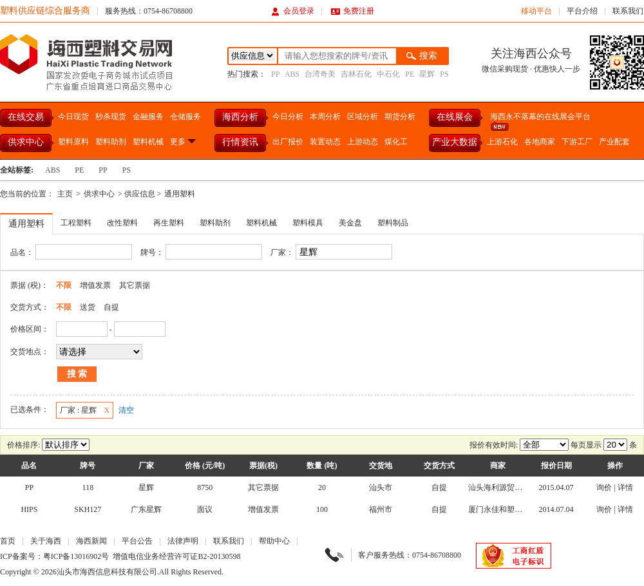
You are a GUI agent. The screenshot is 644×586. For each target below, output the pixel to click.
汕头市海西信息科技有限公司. (108, 571)
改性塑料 (122, 222)
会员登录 (292, 10)
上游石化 (502, 141)
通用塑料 (179, 193)
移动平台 (536, 10)
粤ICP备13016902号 (76, 556)
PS (444, 74)
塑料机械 (148, 141)
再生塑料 (168, 222)
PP (275, 74)
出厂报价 (287, 141)
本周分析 (325, 116)
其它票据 (134, 285)
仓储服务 (185, 116)
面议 (205, 509)
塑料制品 (392, 222)
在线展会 (455, 117)
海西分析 (240, 117)
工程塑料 (76, 222)
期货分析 (399, 116)
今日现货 (73, 116)
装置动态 (325, 141)
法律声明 (182, 540)
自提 (111, 307)
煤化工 (396, 141)
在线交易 (26, 117)
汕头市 (380, 487)
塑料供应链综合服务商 (45, 10)
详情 (625, 487)
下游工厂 (577, 141)
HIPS (29, 509)
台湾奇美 (320, 74)
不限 (63, 285)
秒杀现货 (110, 116)
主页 (65, 193)
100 (322, 509)
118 (88, 487)
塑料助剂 (110, 141)
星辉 (427, 74)
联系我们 (627, 10)
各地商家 (539, 141)
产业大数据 (454, 142)
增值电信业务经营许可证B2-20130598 (176, 556)
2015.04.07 (556, 487)
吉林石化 (356, 74)
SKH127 (87, 509)
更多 (184, 141)
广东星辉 (146, 509)
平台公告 (137, 540)
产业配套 (614, 141)
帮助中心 (274, 540)
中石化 (388, 74)
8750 (205, 487)
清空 (126, 410)
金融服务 (148, 116)
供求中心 (26, 142)
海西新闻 (91, 540)
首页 (7, 540)
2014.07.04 (556, 509)
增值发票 (95, 285)
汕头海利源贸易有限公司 (510, 487)
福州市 (380, 509)
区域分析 (362, 116)
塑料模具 (307, 222)
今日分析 (287, 116)
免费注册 (352, 10)
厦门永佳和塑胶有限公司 (510, 509)
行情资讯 (240, 142)
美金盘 (350, 222)
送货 (87, 307)
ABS (292, 74)
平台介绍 (582, 10)
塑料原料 (73, 141)
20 (322, 487)
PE (409, 74)
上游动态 (362, 141)
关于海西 (45, 540)
